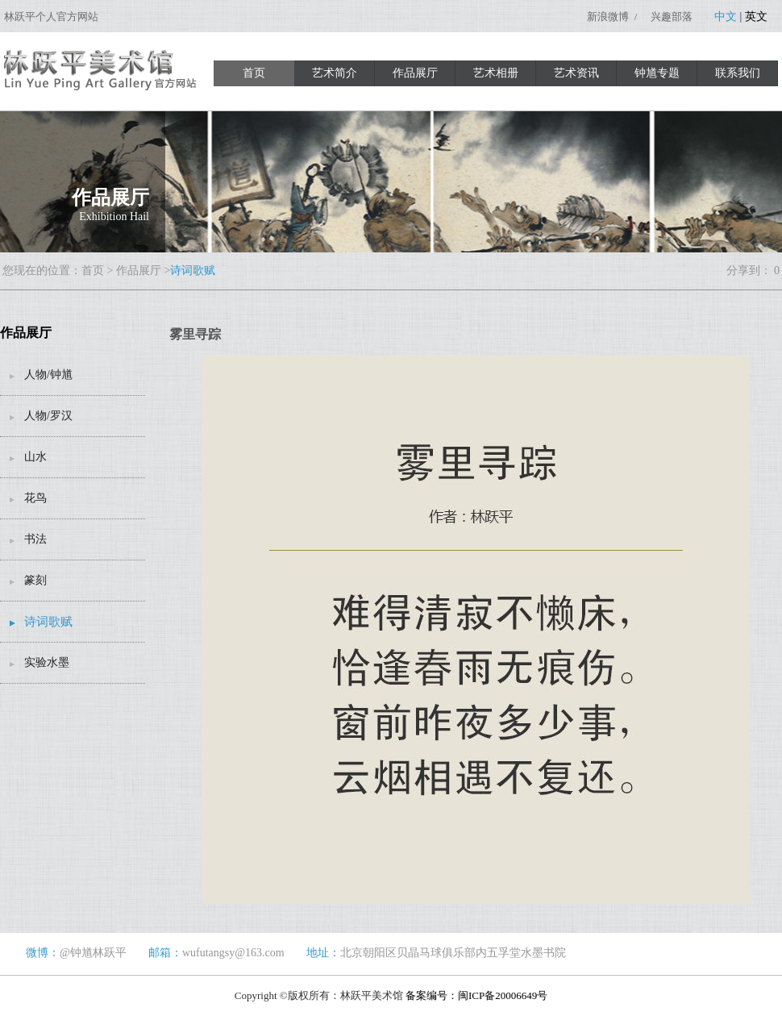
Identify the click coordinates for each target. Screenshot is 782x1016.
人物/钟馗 (48, 375)
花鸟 (35, 498)
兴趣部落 (672, 16)
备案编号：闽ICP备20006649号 (476, 995)
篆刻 (35, 580)
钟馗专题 (657, 73)
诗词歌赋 (192, 270)
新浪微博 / (613, 16)
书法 (35, 539)
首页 (254, 73)
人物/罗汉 (48, 416)
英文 (756, 16)
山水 (35, 457)
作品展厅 (415, 73)
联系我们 (737, 73)
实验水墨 (46, 662)
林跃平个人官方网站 (51, 16)
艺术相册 (495, 73)
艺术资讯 (576, 73)
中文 (725, 16)
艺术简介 (334, 73)
